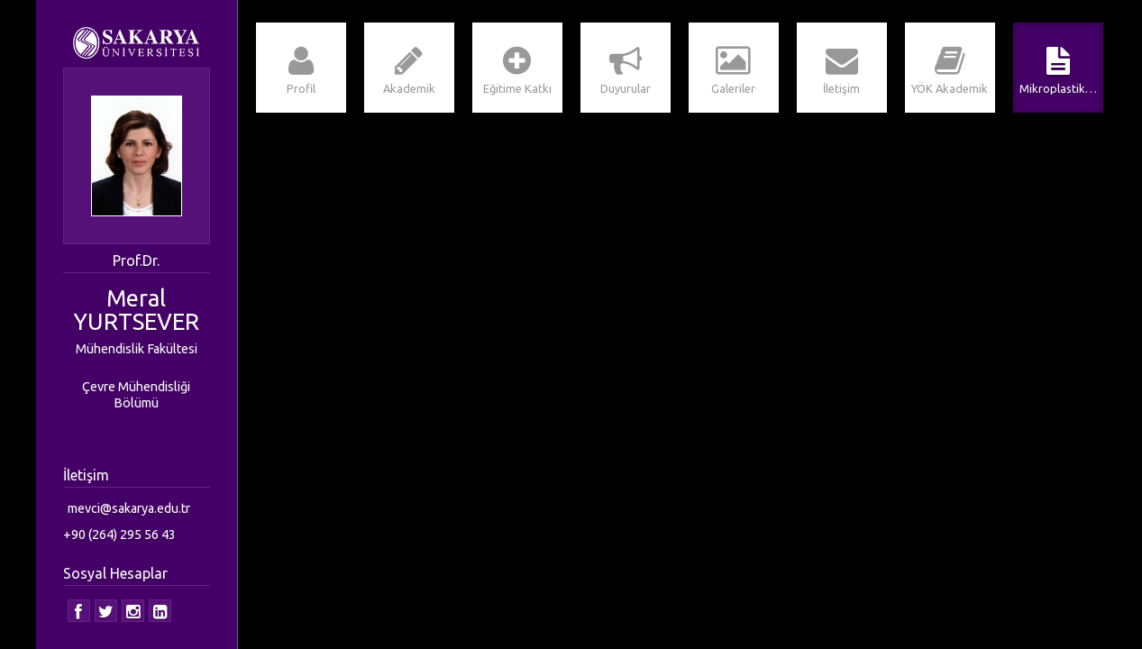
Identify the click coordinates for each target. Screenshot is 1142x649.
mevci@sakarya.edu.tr (129, 508)
